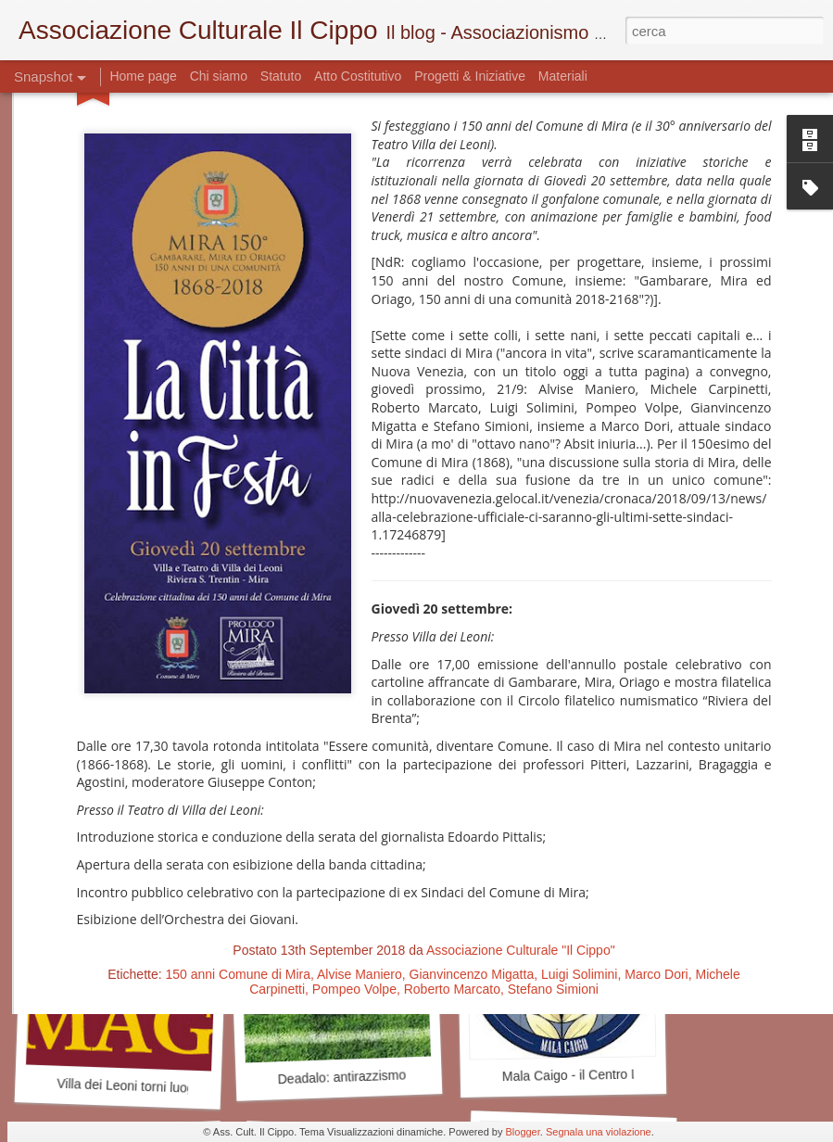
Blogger (522, 1131)
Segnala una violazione (598, 1131)
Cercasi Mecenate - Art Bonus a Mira (169, 831)
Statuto (280, 76)
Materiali (562, 76)
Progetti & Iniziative (469, 76)
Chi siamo (220, 76)
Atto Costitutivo (357, 76)
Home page (144, 76)
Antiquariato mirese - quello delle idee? (623, 822)
